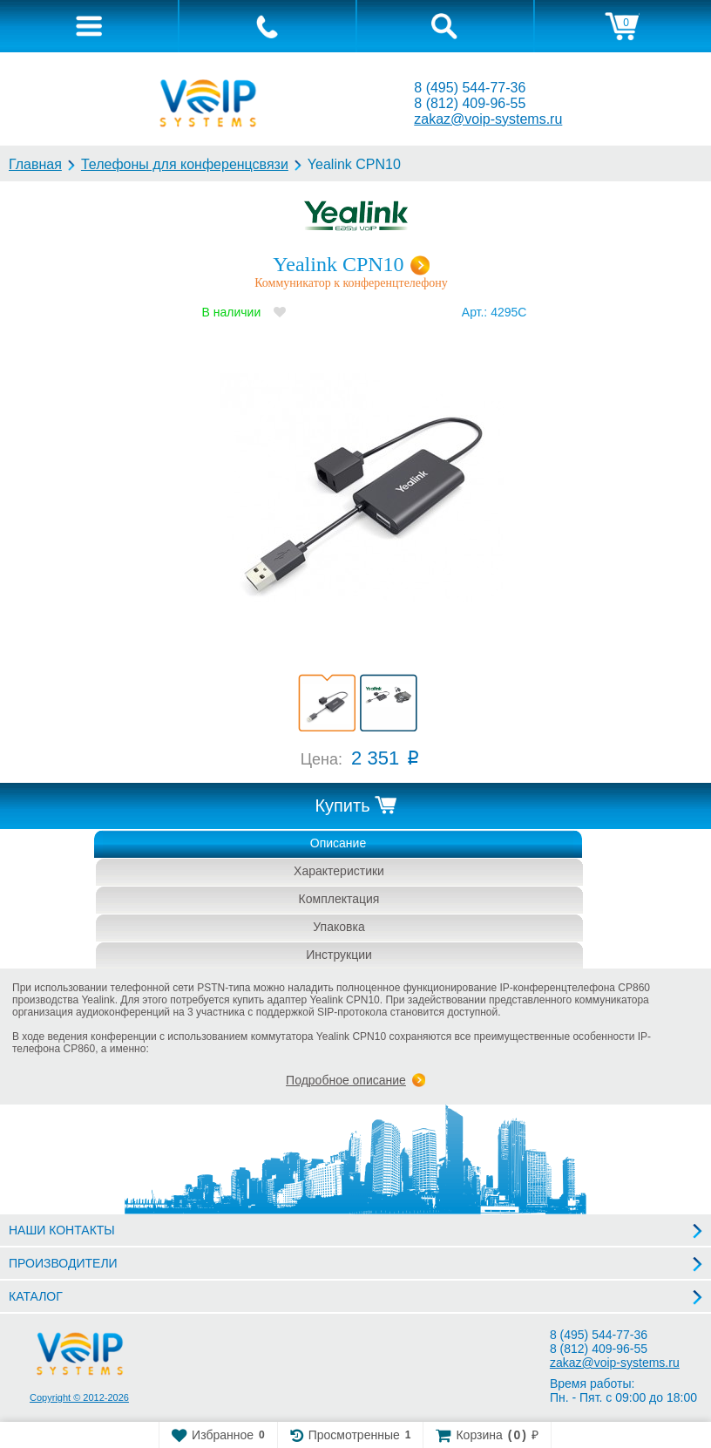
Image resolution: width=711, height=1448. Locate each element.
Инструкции (339, 955)
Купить (342, 805)
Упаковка (338, 927)
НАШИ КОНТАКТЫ (62, 1230)
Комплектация (339, 899)
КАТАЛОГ (36, 1296)
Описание (338, 843)
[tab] (89, 26)
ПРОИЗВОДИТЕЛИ (63, 1263)
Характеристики (339, 871)
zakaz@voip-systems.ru (488, 119)
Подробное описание (346, 1080)
